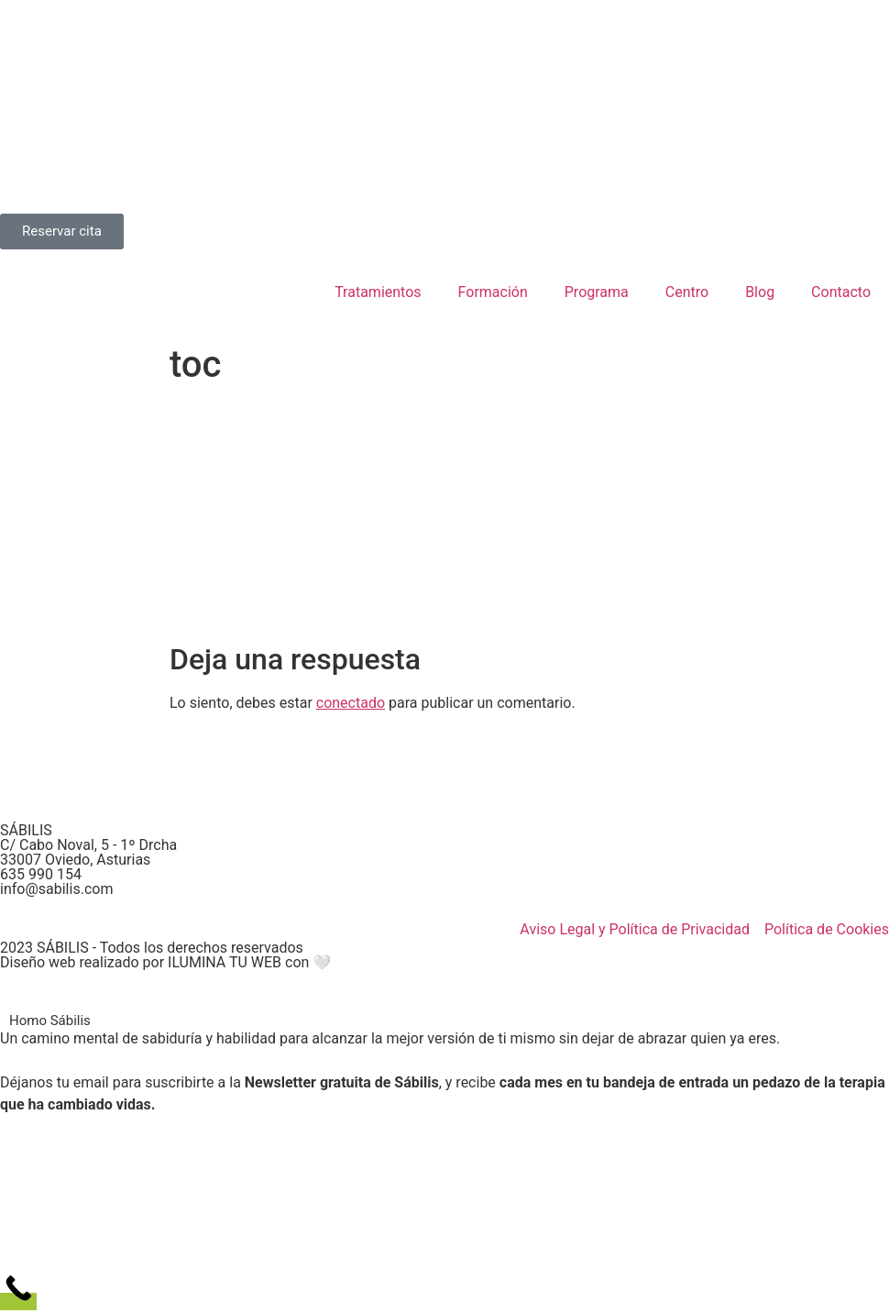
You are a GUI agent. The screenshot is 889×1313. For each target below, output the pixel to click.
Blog (759, 292)
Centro (686, 292)
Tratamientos (378, 292)
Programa (597, 292)
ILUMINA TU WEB (224, 962)
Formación (493, 292)
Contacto (841, 292)
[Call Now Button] (18, 1301)
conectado (350, 703)
